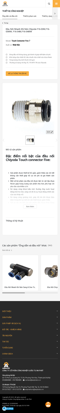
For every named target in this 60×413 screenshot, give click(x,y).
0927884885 (17, 380)
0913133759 (17, 389)
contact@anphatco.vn (33, 380)
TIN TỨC (5, 342)
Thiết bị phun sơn (29, 16)
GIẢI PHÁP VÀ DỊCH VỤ (11, 323)
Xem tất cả (7, 250)
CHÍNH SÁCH (7, 354)
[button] (52, 273)
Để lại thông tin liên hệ (17, 73)
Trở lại (5, 23)
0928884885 (6, 380)
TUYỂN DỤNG (7, 348)
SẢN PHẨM (6, 317)
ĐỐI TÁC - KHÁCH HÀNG (12, 329)
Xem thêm (30, 206)
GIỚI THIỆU (6, 311)
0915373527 (6, 389)
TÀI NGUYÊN (7, 336)
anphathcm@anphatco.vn (34, 389)
